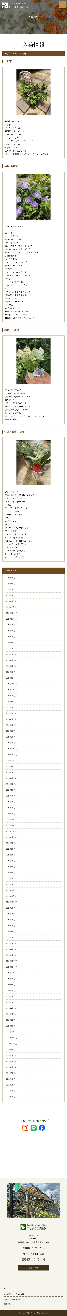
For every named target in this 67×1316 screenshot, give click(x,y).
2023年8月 (10, 772)
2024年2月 (10, 737)
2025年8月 (10, 631)
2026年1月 (10, 601)
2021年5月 (10, 932)
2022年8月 (10, 843)
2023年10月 (10, 760)
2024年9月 (10, 696)
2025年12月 (10, 607)
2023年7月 (10, 778)
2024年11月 (10, 684)
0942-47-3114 (33, 1260)
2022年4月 (10, 867)
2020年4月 (10, 1008)
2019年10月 (10, 1044)
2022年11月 (10, 825)
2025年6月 (10, 642)
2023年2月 (10, 808)
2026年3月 (10, 589)
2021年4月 (10, 937)
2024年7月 (10, 707)
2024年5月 (10, 719)
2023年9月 (10, 766)
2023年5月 (10, 790)
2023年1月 (10, 814)
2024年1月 (10, 743)
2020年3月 (10, 1014)
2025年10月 (10, 619)
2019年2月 (10, 1091)
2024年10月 (10, 690)
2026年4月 (10, 584)
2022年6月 (10, 855)
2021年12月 (10, 890)
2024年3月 (10, 731)
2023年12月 (10, 749)
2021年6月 (10, 926)
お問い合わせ (34, 1268)
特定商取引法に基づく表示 (14, 1294)
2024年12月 (10, 678)
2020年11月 (10, 967)
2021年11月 (10, 896)
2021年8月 (10, 914)
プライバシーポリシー (12, 1300)
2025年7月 (10, 637)
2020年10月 (10, 973)
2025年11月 (10, 613)
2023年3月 (10, 802)
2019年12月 (10, 1032)
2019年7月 (10, 1061)
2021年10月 (10, 902)
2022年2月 (10, 878)
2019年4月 (10, 1079)
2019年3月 (10, 1085)
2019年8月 (10, 1055)
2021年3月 (10, 943)
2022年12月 (10, 819)
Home (6, 1289)
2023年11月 (10, 755)
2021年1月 (10, 955)
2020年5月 (10, 1002)
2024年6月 (10, 713)
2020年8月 (10, 985)
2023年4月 (10, 796)
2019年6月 (10, 1067)
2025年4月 (10, 654)
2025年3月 (10, 660)
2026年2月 (10, 595)
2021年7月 (10, 920)
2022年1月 (10, 884)
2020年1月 (10, 1026)
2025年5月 (10, 648)
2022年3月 (10, 873)
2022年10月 (10, 831)
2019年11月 (10, 1038)
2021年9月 (10, 908)
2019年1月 (10, 1097)
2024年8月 (10, 701)
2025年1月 (10, 672)
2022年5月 (10, 861)
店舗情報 (7, 1304)
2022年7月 (10, 849)
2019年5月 (10, 1073)
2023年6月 (10, 784)
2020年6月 (10, 996)
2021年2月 (10, 949)
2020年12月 (10, 961)
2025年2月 (10, 666)
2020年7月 (10, 990)
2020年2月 (10, 1020)
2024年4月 (10, 725)
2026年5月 (10, 578)
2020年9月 (10, 979)
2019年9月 (10, 1049)
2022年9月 (10, 837)
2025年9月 (10, 625)
